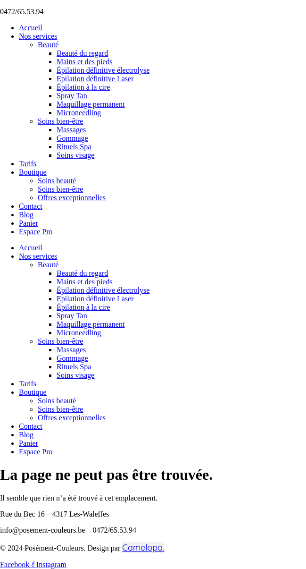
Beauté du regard (82, 53)
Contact (30, 206)
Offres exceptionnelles (72, 198)
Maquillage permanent (90, 104)
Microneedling (79, 113)
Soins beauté (57, 181)
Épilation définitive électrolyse (103, 70)
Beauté (48, 45)
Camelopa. (143, 547)
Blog (26, 215)
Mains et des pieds (85, 62)
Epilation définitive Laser (95, 79)
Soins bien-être (60, 121)
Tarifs (27, 164)
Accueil (30, 28)
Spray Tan (72, 96)
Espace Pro (36, 232)
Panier (28, 223)
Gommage (72, 138)
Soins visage (75, 155)
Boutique (33, 172)
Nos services (38, 36)
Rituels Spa (74, 147)
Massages (71, 130)
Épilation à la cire (83, 87)
